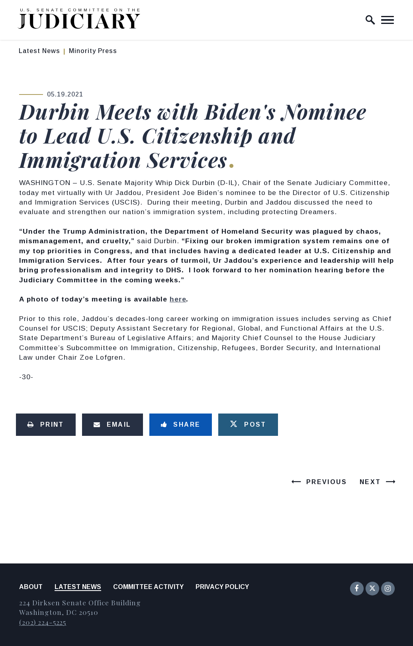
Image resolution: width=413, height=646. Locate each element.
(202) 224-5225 (42, 621)
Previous (326, 482)
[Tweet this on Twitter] (248, 425)
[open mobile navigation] (387, 20)
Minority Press (93, 50)
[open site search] (370, 20)
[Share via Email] (112, 425)
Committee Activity (148, 586)
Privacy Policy (222, 586)
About (31, 586)
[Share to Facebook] (180, 425)
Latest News (39, 50)
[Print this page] (46, 425)
